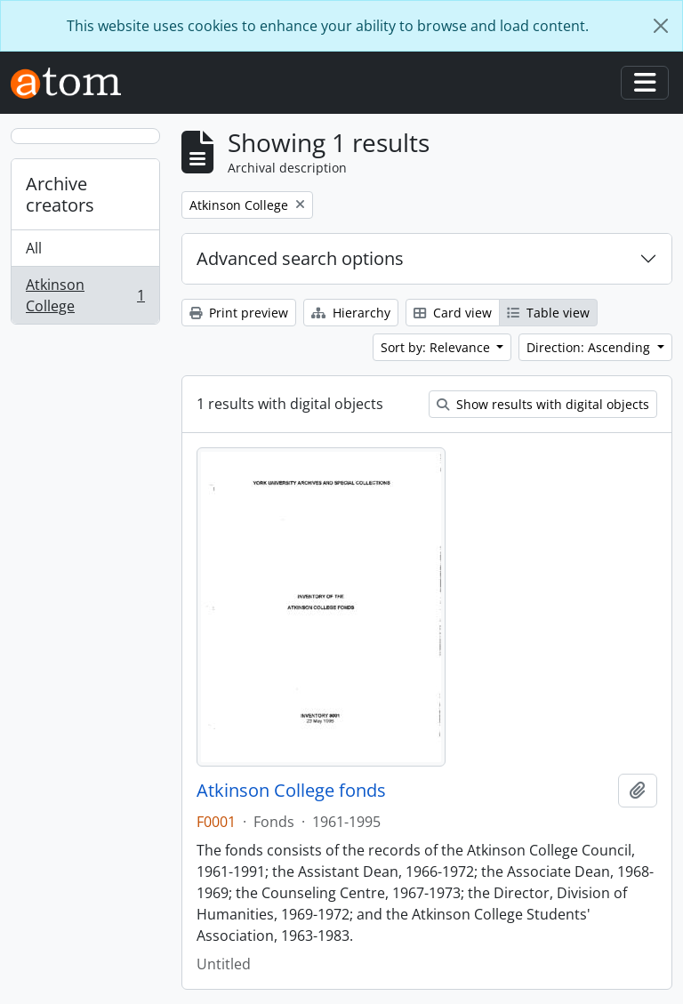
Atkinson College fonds (291, 790)
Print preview (238, 312)
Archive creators (60, 194)
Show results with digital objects (543, 404)
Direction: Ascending (590, 347)
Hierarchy (350, 312)
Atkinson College (85, 295)
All (34, 248)
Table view (548, 312)
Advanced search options (300, 258)
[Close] (660, 26)
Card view (453, 312)
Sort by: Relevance (437, 347)
